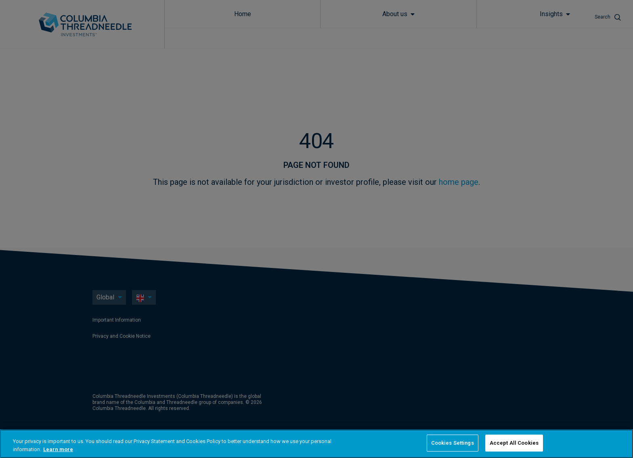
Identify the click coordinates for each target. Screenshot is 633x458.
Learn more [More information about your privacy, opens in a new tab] (58, 449)
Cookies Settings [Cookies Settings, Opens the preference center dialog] (452, 443)
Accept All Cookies (514, 443)
